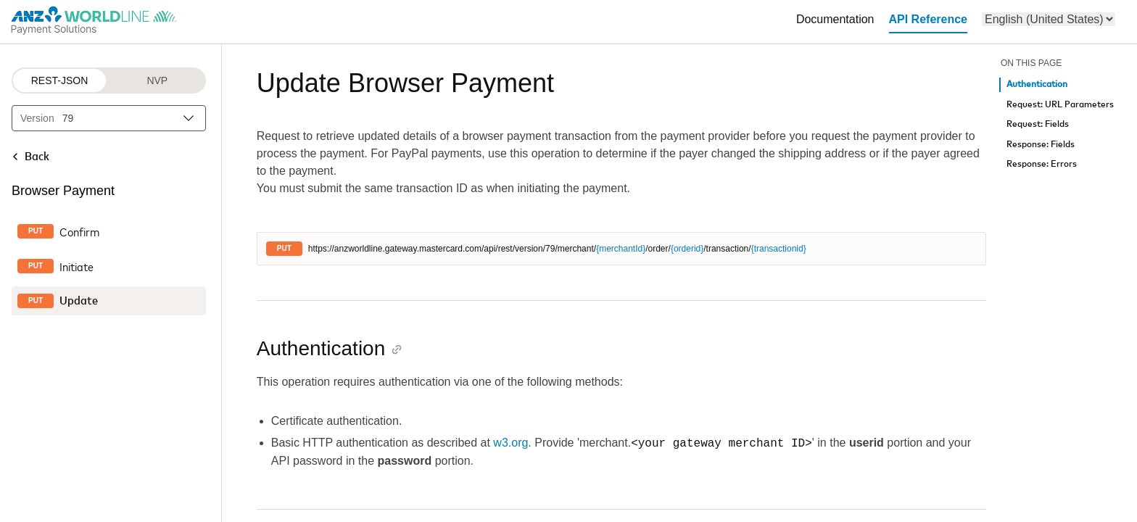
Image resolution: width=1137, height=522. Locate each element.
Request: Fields (1037, 124)
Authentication (1036, 84)
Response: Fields (1040, 144)
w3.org (510, 443)
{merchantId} (620, 249)
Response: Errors (1041, 164)
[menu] (1048, 19)
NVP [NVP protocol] (157, 80)
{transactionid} (778, 249)
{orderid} (687, 249)
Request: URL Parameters (1060, 104)
